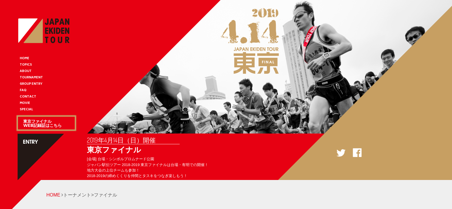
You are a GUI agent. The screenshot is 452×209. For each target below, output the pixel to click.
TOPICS (26, 65)
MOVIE (25, 103)
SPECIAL (26, 109)
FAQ (23, 90)
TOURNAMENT (31, 77)
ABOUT (26, 71)
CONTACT (28, 97)
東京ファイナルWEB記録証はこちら (42, 123)
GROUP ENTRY (31, 84)
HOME (24, 58)
